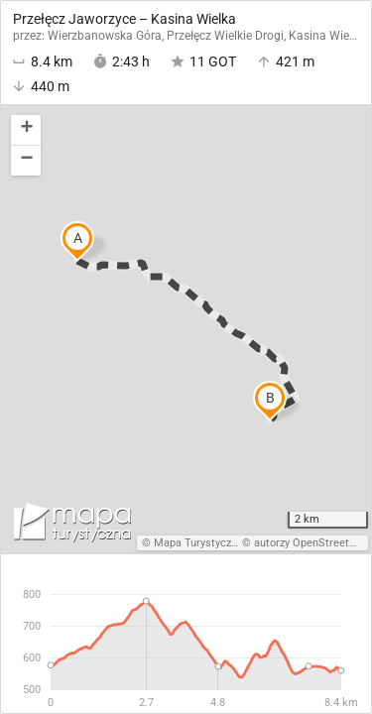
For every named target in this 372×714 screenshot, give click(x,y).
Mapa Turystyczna (198, 542)
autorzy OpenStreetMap (312, 542)
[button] (26, 130)
